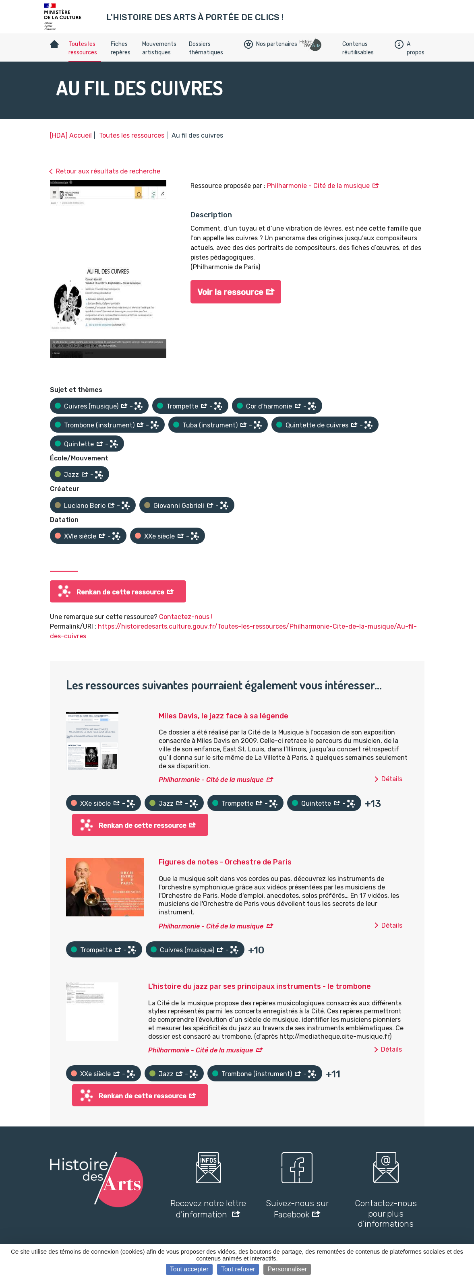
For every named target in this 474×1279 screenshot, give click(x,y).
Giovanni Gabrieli (178, 506)
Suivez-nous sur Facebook (297, 1208)
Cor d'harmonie (269, 406)
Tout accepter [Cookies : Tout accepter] (189, 1269)
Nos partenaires (270, 44)
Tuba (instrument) (210, 425)
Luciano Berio (85, 506)
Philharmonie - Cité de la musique (318, 186)
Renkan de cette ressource (120, 592)
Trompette (182, 406)
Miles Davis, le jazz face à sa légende (223, 716)
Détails (391, 779)
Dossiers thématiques (206, 48)
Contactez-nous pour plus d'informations (386, 1213)
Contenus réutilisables (358, 48)
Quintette (79, 444)
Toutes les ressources (82, 48)
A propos (409, 48)
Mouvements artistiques (159, 48)
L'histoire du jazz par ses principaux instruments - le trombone (259, 986)
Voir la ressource (230, 292)
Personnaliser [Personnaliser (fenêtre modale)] (287, 1269)
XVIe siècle (80, 536)
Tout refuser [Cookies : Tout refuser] (238, 1269)
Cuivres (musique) (91, 406)
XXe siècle (159, 536)
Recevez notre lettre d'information (208, 1208)
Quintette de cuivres (317, 425)
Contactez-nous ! (186, 617)
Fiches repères (120, 48)
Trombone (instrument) (99, 425)
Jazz (71, 475)
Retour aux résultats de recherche (108, 171)
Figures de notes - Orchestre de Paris (225, 862)
